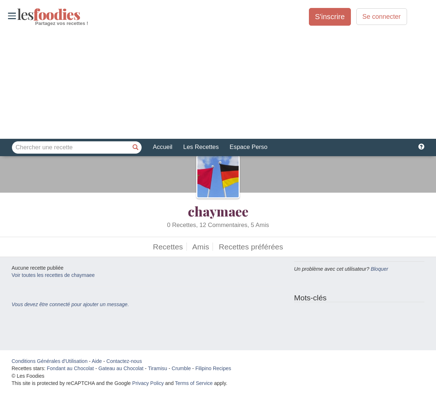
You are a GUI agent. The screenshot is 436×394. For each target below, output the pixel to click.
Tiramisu (157, 368)
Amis (200, 247)
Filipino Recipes (213, 368)
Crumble (181, 368)
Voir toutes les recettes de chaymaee (53, 275)
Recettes (168, 247)
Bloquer (379, 269)
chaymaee (218, 211)
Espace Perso (248, 147)
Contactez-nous (124, 361)
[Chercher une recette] (135, 147)
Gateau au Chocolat (121, 368)
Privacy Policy (148, 383)
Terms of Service (194, 383)
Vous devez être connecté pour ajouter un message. (70, 304)
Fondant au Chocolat (70, 368)
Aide (97, 361)
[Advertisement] (218, 82)
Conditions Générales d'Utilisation (50, 361)
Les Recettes (201, 147)
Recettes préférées (251, 247)
